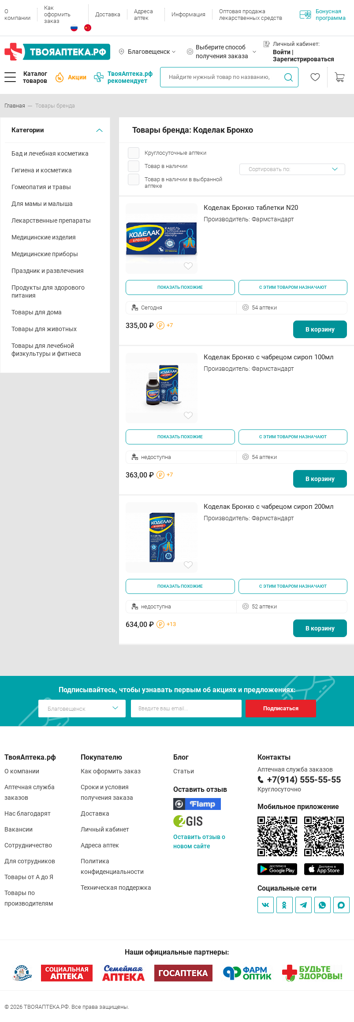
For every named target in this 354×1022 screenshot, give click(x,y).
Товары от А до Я (28, 876)
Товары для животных (44, 328)
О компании (17, 14)
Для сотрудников (29, 861)
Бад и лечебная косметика (50, 153)
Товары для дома (36, 312)
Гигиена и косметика (41, 170)
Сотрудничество (28, 845)
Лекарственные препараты (51, 220)
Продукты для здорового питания (48, 291)
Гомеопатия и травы (41, 186)
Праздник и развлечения (47, 270)
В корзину (320, 329)
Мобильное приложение (298, 806)
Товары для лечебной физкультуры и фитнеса (46, 349)
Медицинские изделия (43, 237)
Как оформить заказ (57, 14)
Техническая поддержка (116, 887)
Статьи (183, 771)
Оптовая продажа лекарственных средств (250, 14)
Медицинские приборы (44, 253)
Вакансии (18, 829)
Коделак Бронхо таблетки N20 (251, 208)
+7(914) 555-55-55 (304, 779)
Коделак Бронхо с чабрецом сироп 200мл (269, 507)
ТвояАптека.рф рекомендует (123, 77)
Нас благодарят (27, 813)
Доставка (107, 14)
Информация (188, 14)
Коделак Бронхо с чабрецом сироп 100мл (269, 357)
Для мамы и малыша (42, 203)
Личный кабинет (105, 829)
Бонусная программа (323, 14)
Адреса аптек (143, 14)
